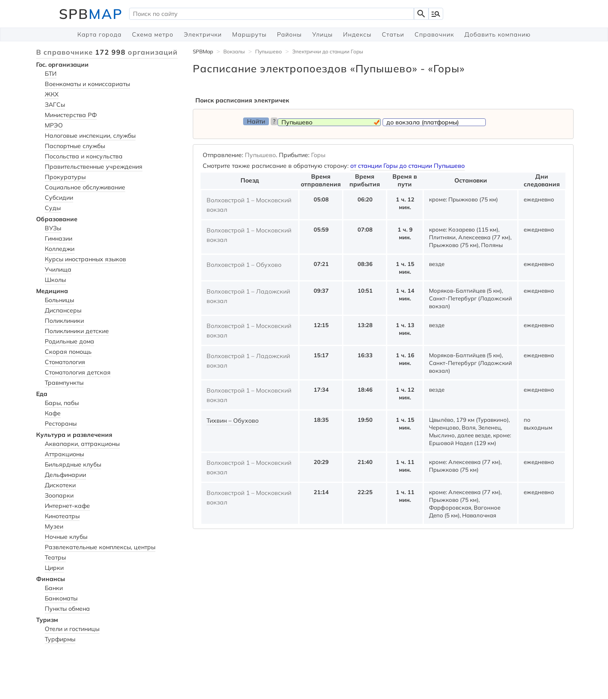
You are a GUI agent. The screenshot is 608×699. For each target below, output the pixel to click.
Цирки (54, 568)
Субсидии (59, 197)
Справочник (434, 34)
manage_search (436, 14)
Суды (53, 208)
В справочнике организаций (107, 52)
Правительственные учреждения (93, 166)
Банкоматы (61, 598)
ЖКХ (52, 94)
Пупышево (268, 51)
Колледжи (59, 249)
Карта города (99, 34)
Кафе (53, 413)
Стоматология (65, 362)
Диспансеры (63, 310)
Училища (58, 269)
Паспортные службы (75, 146)
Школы (55, 280)
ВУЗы (53, 228)
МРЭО (54, 125)
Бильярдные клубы (73, 464)
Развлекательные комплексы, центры (100, 547)
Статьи (393, 34)
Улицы (322, 34)
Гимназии (58, 238)
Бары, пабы (62, 403)
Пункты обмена (67, 608)
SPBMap (203, 51)
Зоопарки (59, 495)
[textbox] (271, 14)
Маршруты (249, 34)
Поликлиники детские (77, 331)
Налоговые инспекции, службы (90, 135)
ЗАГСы (55, 104)
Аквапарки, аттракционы (82, 444)
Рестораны (61, 423)
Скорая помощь (68, 352)
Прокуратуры (65, 177)
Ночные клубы (66, 537)
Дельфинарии (65, 475)
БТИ (50, 73)
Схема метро (152, 34)
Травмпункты (64, 383)
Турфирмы (60, 639)
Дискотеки (60, 485)
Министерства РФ (71, 115)
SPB (91, 14)
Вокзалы (234, 51)
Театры (55, 557)
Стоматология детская (78, 372)
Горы (318, 155)
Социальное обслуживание (85, 187)
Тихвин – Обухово (233, 420)
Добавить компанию (497, 34)
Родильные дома (69, 341)
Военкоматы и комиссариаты (87, 84)
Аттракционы (64, 454)
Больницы (59, 300)
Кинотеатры (62, 516)
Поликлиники (64, 321)
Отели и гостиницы (72, 629)
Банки (54, 588)
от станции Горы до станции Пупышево (407, 166)
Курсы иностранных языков (85, 259)
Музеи (54, 526)
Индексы (357, 34)
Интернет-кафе (67, 506)
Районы (289, 34)
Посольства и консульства (84, 156)
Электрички (203, 34)
